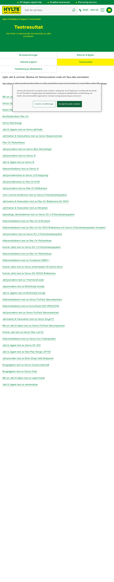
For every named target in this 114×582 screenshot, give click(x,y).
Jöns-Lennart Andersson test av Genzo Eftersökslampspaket (34, 194)
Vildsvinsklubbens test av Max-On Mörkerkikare (27, 240)
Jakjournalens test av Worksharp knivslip (23, 286)
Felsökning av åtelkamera (28, 68)
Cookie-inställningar (44, 104)
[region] (57, 98)
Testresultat (85, 61)
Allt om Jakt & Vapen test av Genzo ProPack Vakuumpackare (33, 325)
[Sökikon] (73, 10)
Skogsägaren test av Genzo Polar (19, 371)
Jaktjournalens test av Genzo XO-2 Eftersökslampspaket (32, 234)
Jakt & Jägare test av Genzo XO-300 (21, 345)
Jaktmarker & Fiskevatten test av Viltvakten (25, 207)
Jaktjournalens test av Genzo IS (18, 155)
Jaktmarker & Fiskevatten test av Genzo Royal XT (28, 319)
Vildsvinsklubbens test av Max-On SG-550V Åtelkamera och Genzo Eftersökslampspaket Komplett (54, 227)
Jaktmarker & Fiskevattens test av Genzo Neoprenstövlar (32, 136)
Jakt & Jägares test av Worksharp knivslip (23, 292)
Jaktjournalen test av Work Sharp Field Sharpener (28, 358)
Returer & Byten (85, 55)
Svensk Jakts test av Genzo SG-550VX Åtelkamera (29, 273)
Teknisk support (28, 61)
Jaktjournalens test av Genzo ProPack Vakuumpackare (30, 312)
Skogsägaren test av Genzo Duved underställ (25, 364)
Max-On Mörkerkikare (13, 142)
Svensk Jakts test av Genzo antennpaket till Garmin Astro (32, 266)
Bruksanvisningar (28, 55)
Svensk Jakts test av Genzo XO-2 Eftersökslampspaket (31, 247)
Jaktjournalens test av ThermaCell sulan (23, 279)
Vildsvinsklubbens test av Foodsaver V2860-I (25, 260)
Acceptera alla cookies (69, 104)
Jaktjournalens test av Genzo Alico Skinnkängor (27, 149)
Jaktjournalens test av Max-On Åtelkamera (24, 188)
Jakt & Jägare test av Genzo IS (18, 162)
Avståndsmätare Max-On (15, 116)
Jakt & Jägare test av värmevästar (20, 384)
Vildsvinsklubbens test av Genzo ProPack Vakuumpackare (32, 299)
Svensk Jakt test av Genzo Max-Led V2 (22, 332)
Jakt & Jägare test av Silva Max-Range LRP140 (26, 351)
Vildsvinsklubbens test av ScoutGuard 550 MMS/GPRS (30, 306)
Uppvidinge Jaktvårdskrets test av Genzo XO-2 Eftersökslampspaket (38, 214)
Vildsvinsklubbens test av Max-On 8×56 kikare (26, 221)
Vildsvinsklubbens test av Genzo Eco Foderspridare (29, 338)
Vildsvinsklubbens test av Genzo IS (20, 168)
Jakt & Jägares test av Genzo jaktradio (22, 129)
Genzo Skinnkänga (12, 122)
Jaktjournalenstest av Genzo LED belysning (25, 175)
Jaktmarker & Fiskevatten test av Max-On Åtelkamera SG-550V (35, 201)
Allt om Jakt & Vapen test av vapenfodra (23, 377)
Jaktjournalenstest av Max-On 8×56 (21, 181)
